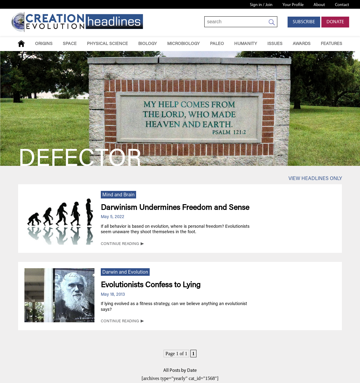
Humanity (245, 44)
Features (331, 44)
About (319, 5)
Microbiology (183, 44)
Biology (147, 44)
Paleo (217, 44)
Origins (44, 44)
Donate (335, 22)
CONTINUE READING (120, 244)
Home (21, 43)
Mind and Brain (118, 195)
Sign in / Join (261, 5)
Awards (302, 44)
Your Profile (293, 5)
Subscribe (304, 22)
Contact (342, 5)
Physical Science (107, 44)
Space (70, 44)
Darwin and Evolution (125, 272)
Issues (274, 44)
